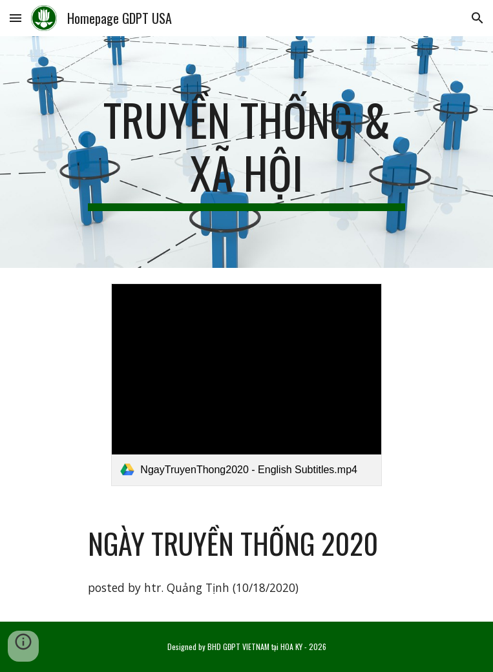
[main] (246, 152)
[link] (246, 384)
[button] (15, 18)
